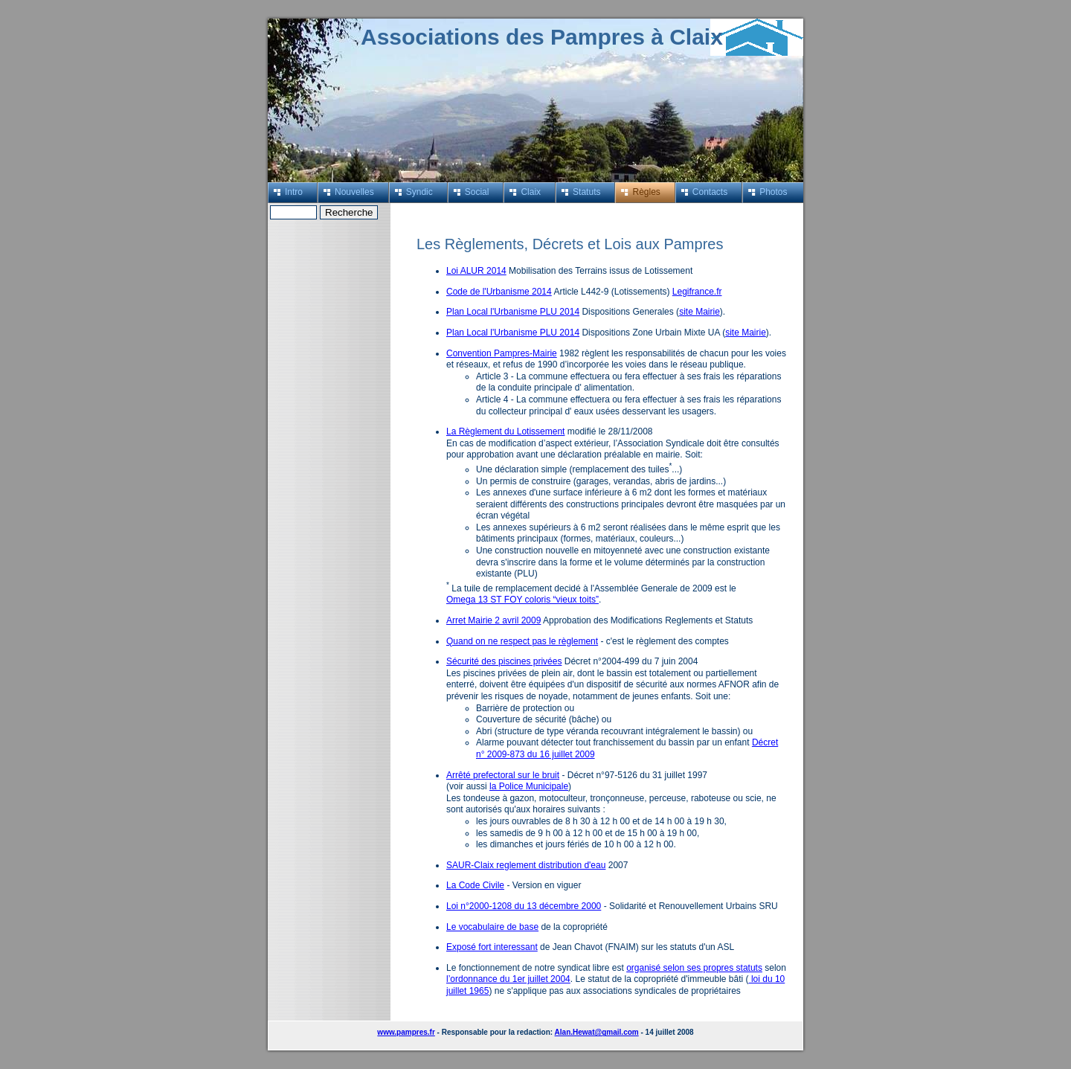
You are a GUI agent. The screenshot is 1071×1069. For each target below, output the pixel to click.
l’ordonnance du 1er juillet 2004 (508, 979)
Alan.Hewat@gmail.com (597, 1032)
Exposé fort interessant (492, 947)
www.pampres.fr (405, 1032)
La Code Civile (475, 885)
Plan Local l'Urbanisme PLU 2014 (512, 311)
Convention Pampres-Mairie (501, 353)
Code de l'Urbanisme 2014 (499, 291)
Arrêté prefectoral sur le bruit (502, 775)
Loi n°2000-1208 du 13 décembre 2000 (523, 906)
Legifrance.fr (697, 291)
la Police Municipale (528, 786)
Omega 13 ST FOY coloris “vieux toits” (522, 599)
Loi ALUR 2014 (476, 271)
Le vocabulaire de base (492, 927)
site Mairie (699, 311)
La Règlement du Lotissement (505, 431)
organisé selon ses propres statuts (694, 968)
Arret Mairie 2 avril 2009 (493, 620)
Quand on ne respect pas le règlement (522, 641)
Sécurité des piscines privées (504, 661)
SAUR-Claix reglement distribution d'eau (525, 865)
